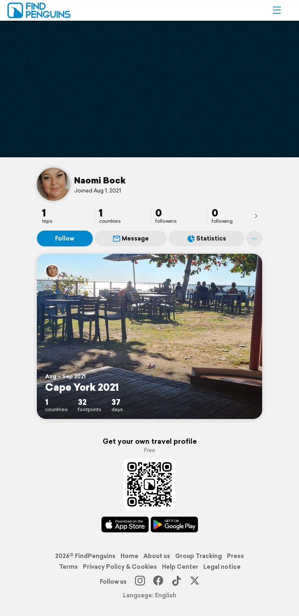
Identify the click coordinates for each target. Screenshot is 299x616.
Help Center (180, 567)
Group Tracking (198, 556)
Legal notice (222, 567)
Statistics (207, 238)
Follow (64, 238)
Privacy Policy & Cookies (120, 567)
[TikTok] (176, 582)
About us (156, 556)
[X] (195, 582)
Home (129, 556)
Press (235, 556)
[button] (276, 10)
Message (131, 238)
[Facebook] (158, 582)
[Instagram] (140, 582)
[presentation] (256, 216)
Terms (68, 567)
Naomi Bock (99, 180)
